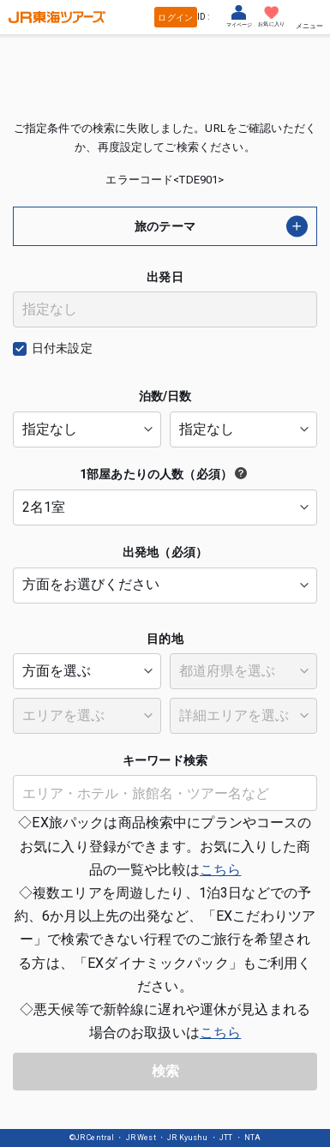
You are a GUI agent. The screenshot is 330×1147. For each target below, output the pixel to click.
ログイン (175, 17)
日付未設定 (62, 348)
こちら (220, 870)
